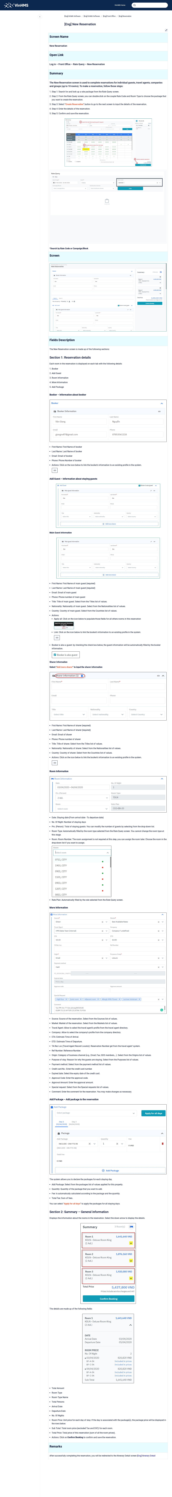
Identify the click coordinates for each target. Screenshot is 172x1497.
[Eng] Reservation (125, 16)
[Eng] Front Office (109, 16)
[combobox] (150, 5)
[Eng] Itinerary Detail (146, 1455)
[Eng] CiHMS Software (72, 16)
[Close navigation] (40, 17)
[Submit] (134, 5)
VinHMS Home (120, 5)
